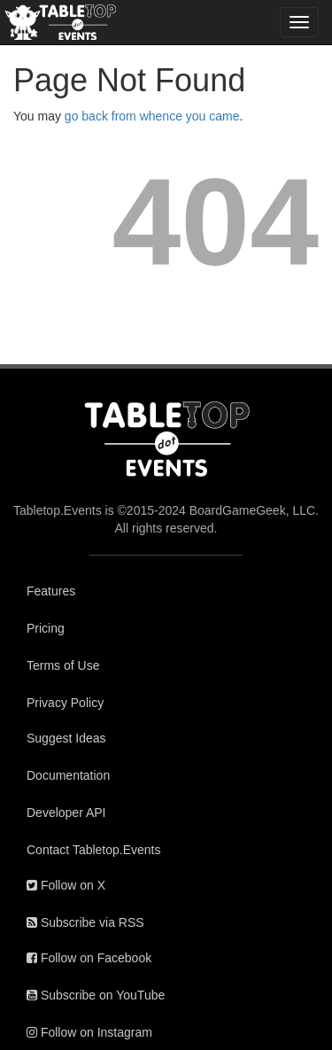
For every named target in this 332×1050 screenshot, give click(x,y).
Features (51, 591)
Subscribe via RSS (85, 922)
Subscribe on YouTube (96, 995)
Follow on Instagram (89, 1032)
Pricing (46, 628)
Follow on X (66, 885)
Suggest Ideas (66, 738)
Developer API (66, 812)
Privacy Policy (65, 703)
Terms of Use (63, 665)
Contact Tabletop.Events (94, 850)
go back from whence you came (152, 116)
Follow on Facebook (89, 958)
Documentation (68, 775)
